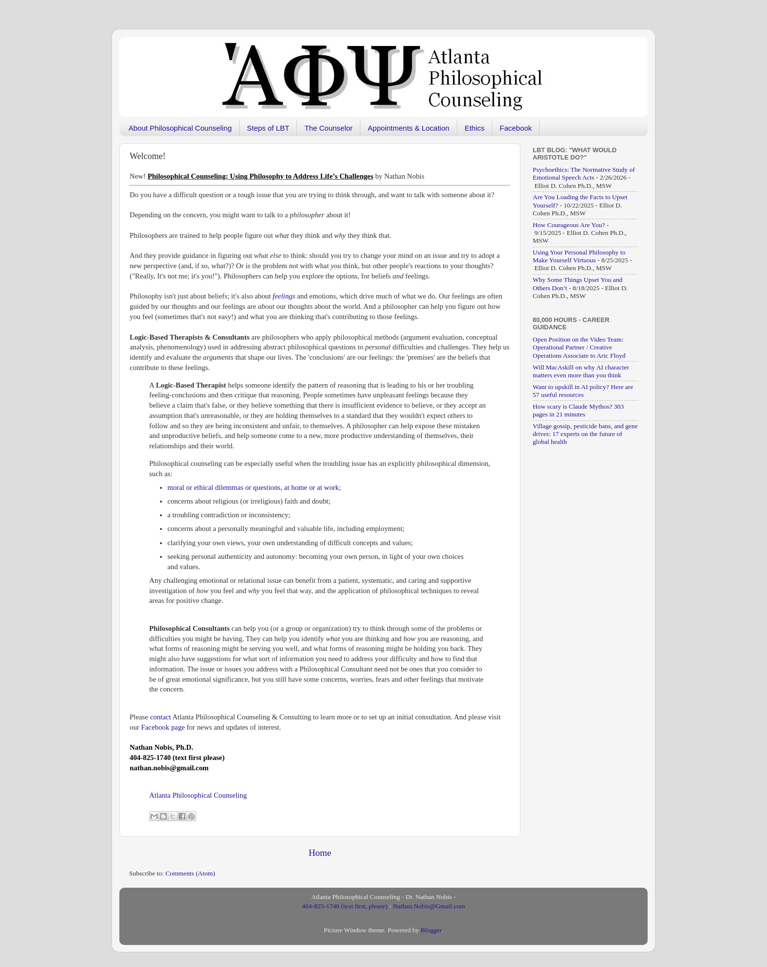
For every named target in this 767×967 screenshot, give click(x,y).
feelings (283, 296)
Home (320, 853)
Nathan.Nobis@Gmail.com (429, 906)
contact (160, 717)
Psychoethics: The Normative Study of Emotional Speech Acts (584, 173)
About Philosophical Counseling (180, 128)
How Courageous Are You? (569, 225)
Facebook (515, 128)
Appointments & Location (409, 128)
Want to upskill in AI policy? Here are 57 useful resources (583, 390)
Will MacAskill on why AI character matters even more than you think (581, 371)
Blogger (431, 930)
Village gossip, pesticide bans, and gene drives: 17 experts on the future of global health (585, 433)
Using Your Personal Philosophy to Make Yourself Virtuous (579, 256)
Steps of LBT (268, 128)
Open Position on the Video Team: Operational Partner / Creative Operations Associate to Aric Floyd (579, 347)
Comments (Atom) (190, 873)
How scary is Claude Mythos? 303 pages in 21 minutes (578, 410)
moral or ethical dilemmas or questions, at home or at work (253, 487)
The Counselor (328, 128)
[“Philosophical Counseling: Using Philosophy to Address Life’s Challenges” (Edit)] (260, 176)
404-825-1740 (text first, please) (344, 906)
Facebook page (163, 727)
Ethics (475, 128)
